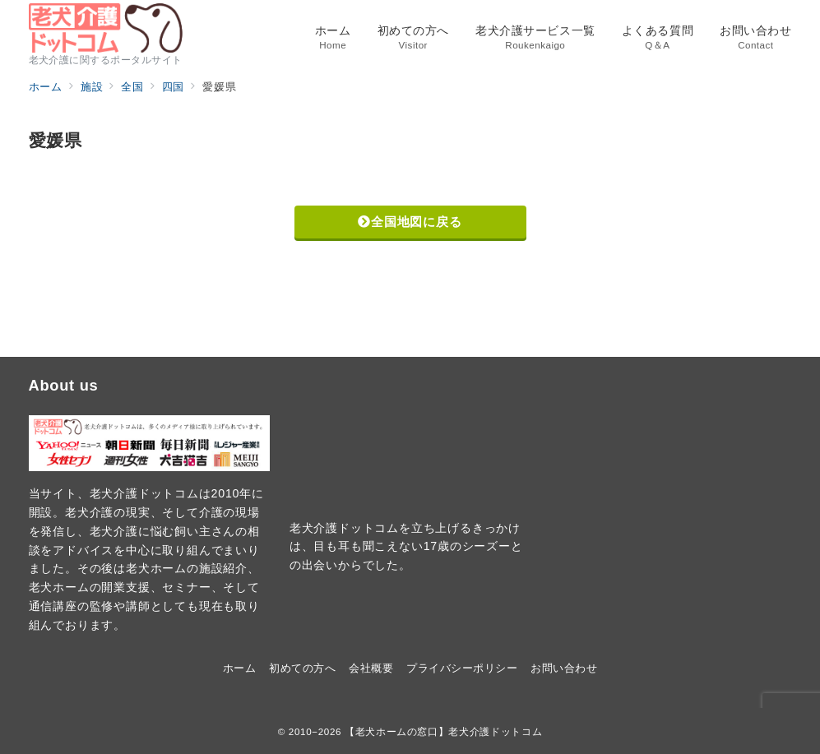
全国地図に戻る (409, 222)
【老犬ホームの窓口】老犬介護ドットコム (443, 731)
